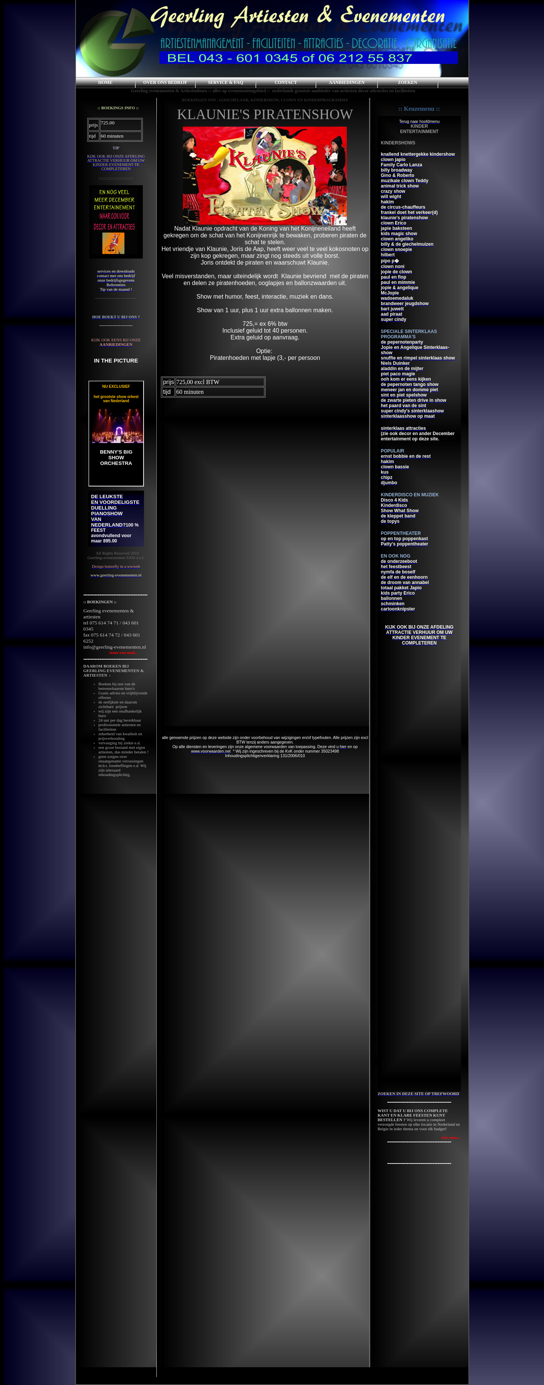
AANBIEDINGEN (347, 82)
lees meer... (451, 1137)
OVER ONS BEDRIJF (165, 82)
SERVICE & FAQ (225, 82)
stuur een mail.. (110, 652)
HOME (105, 82)
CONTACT (286, 82)
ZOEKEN (407, 82)
